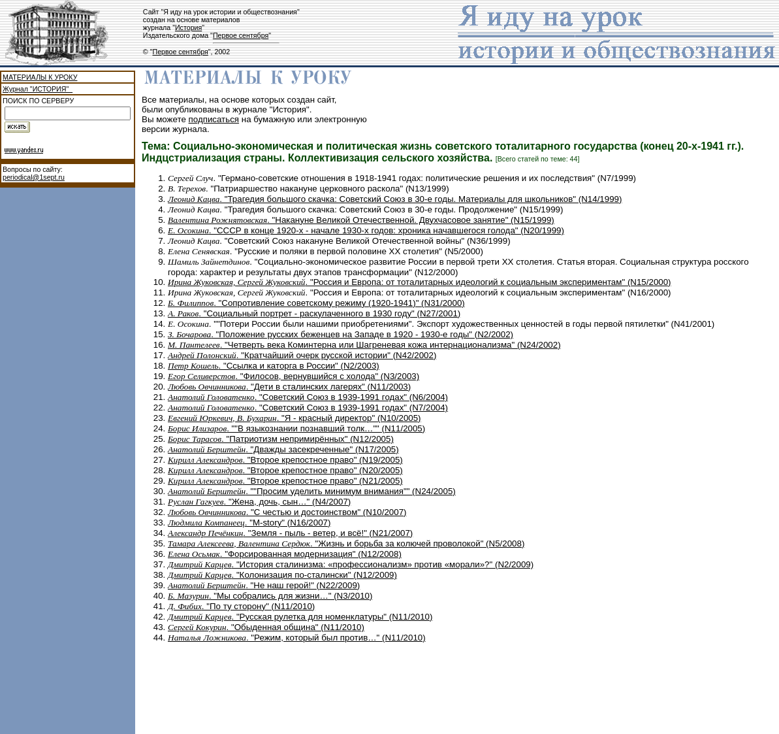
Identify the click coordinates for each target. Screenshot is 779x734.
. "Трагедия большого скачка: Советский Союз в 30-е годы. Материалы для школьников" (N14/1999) (395, 199)
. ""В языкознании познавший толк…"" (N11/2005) (296, 428)
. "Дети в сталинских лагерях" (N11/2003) (289, 387)
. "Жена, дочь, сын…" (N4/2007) (259, 502)
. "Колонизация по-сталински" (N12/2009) (282, 575)
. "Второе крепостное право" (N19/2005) (285, 460)
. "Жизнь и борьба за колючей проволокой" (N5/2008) (346, 543)
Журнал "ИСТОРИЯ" (37, 89)
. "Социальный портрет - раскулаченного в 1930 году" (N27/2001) (314, 313)
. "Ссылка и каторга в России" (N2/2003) (273, 366)
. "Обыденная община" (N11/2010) (266, 627)
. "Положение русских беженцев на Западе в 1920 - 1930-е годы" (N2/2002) (340, 334)
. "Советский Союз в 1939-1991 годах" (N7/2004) (308, 407)
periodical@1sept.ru (34, 177)
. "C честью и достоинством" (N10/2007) (287, 512)
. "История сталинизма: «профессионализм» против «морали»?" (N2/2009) (350, 564)
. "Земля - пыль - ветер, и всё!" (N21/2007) (290, 533)
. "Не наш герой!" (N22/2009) (264, 585)
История (188, 27)
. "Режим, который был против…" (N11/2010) (297, 637)
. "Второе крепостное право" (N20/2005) (285, 470)
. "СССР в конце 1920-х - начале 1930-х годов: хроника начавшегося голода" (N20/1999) (366, 230)
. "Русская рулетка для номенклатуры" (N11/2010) (300, 617)
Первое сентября (240, 35)
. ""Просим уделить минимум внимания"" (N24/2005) (312, 491)
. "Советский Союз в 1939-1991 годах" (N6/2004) (308, 397)
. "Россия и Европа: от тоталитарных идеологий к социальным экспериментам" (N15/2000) (419, 282)
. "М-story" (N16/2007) (249, 522)
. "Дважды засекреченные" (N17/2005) (283, 449)
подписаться (214, 119)
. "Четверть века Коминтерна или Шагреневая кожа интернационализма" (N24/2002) (364, 345)
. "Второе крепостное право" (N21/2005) (285, 481)
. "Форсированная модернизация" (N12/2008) (285, 554)
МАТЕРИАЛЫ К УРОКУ (40, 77)
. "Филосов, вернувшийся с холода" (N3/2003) (293, 376)
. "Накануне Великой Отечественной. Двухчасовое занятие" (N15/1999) (361, 220)
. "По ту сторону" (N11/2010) (241, 606)
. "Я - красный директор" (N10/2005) (294, 418)
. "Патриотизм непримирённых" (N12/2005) (281, 439)
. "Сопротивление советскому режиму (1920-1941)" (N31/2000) (316, 303)
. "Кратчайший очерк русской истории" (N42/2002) (302, 355)
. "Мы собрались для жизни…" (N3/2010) (270, 596)
